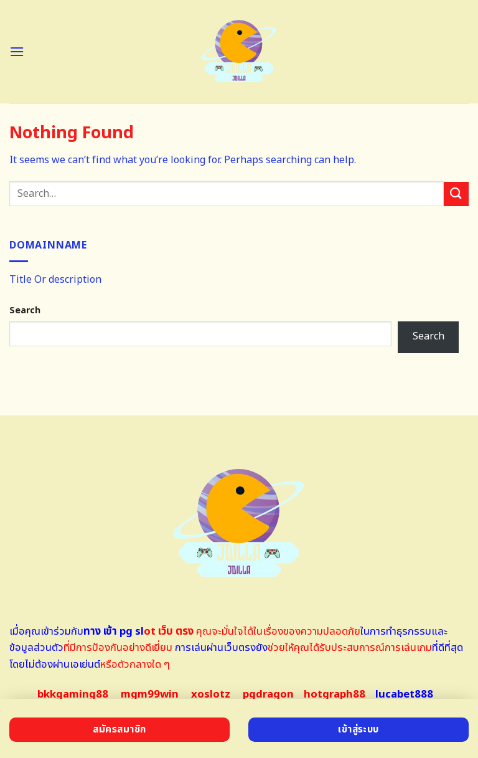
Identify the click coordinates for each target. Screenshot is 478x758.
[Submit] (456, 194)
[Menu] (16, 51)
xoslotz (210, 694)
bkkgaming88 (72, 694)
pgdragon (268, 694)
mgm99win (150, 694)
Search (24, 310)
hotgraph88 (334, 694)
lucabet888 (404, 694)
